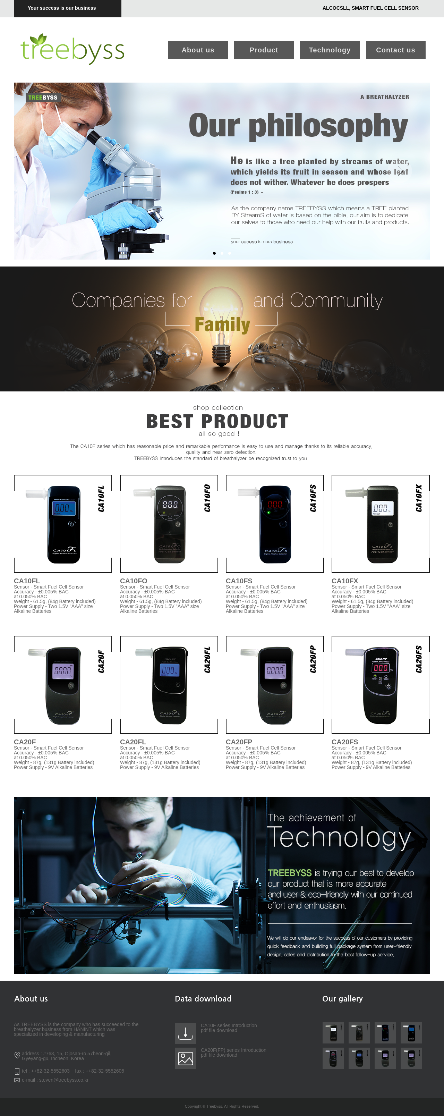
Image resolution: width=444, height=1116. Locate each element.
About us (198, 50)
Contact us (395, 50)
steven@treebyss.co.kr (64, 1080)
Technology (330, 50)
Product (264, 50)
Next (399, 171)
